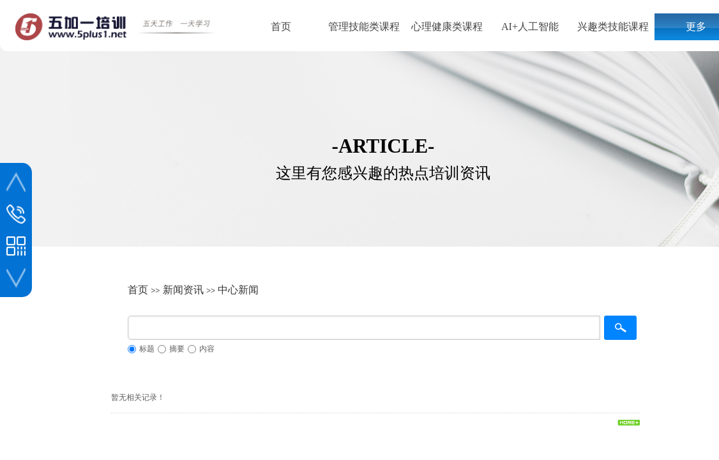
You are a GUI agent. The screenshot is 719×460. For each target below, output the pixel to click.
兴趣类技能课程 (613, 26)
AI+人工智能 (530, 26)
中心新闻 (238, 289)
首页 (281, 26)
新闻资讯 (183, 289)
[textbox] (364, 328)
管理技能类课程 (364, 26)
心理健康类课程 (447, 26)
